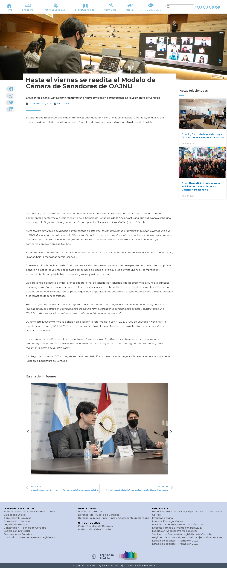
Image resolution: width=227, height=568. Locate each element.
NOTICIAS (63, 103)
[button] (28, 432)
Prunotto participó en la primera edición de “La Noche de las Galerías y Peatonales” (201, 186)
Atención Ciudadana (150, 10)
